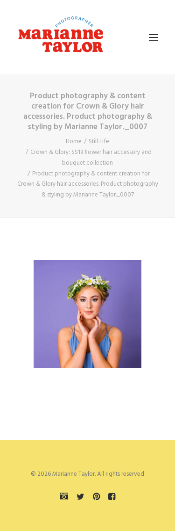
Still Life (99, 141)
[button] (153, 37)
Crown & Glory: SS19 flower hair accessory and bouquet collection (91, 157)
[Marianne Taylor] (61, 37)
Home (74, 141)
